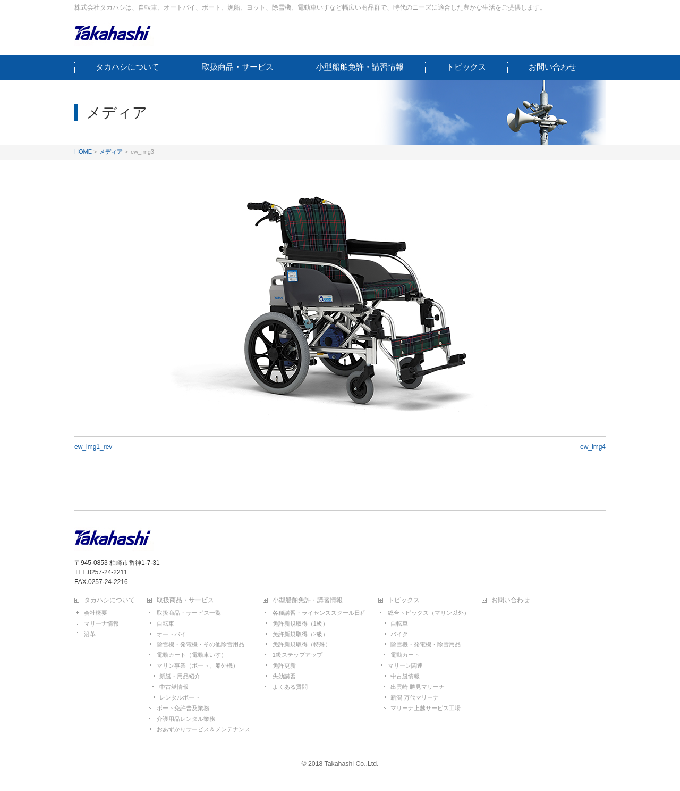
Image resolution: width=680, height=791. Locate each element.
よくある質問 (290, 687)
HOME (83, 151)
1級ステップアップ (297, 655)
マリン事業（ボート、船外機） (198, 665)
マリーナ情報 (101, 623)
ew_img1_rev (93, 447)
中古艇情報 (174, 687)
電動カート (405, 655)
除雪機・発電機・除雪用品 (425, 644)
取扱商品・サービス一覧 (189, 613)
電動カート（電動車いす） (192, 655)
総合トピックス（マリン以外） (429, 613)
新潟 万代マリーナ (414, 697)
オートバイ (171, 634)
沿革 (90, 634)
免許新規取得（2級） (300, 634)
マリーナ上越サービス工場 (425, 708)
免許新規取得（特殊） (302, 644)
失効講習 (284, 676)
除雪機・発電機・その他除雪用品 (200, 644)
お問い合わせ (510, 600)
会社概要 (95, 613)
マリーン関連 (405, 665)
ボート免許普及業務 (183, 708)
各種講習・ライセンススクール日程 (319, 613)
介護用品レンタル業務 (186, 718)
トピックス (404, 600)
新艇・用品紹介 (179, 676)
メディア (111, 151)
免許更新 (284, 665)
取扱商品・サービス (185, 600)
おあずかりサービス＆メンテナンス (203, 729)
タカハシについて (109, 600)
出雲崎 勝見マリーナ (417, 687)
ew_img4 (593, 447)
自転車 (165, 623)
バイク (399, 634)
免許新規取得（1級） (300, 623)
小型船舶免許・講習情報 (308, 600)
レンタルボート (179, 697)
